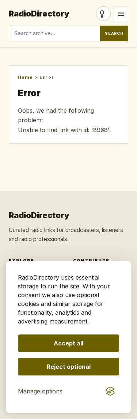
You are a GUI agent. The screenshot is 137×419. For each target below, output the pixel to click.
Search (114, 33)
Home (25, 77)
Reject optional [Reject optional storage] (69, 366)
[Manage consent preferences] (40, 391)
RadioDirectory (39, 13)
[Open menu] (121, 14)
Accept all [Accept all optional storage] (68, 343)
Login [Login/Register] (103, 13)
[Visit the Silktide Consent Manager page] (110, 391)
